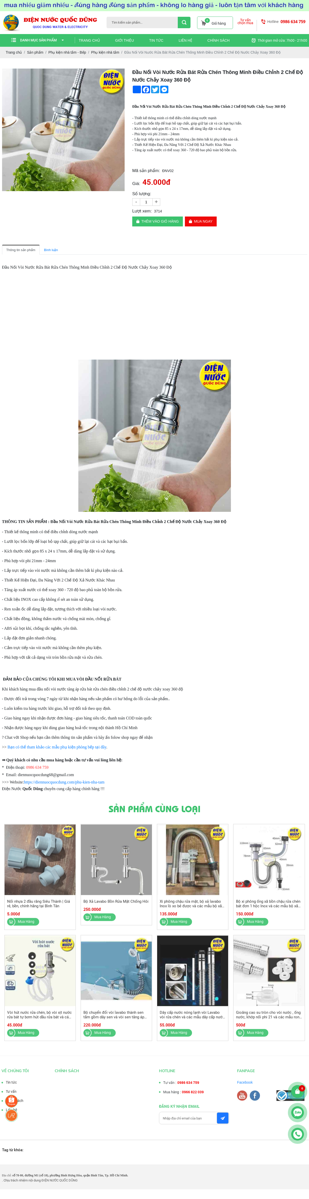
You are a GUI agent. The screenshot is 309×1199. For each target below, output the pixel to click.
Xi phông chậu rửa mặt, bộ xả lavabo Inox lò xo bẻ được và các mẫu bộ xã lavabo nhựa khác (191, 910)
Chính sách (219, 40)
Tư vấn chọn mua (245, 21)
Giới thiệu (124, 40)
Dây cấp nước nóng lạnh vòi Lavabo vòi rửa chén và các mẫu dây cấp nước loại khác (192, 1021)
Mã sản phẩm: (146, 170)
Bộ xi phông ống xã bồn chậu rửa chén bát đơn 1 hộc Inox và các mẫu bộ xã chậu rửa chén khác (268, 910)
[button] (120, 73)
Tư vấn (7, 1091)
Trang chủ (89, 40)
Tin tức (156, 40)
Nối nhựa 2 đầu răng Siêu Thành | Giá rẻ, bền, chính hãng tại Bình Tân (38, 907)
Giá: (136, 183)
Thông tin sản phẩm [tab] (20, 250)
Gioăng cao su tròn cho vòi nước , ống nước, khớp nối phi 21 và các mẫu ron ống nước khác (268, 1021)
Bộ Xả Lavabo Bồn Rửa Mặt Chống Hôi (116, 905)
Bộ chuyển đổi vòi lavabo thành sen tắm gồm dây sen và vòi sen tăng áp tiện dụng (113, 1021)
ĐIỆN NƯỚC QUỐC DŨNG (59, 1180)
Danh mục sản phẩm (42, 40)
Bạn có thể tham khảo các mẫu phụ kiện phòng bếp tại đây (57, 747)
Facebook (249, 1082)
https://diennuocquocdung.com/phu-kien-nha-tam (64, 782)
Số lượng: (141, 193)
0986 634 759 (293, 21)
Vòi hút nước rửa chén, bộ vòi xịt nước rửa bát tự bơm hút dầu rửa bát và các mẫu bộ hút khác (39, 1021)
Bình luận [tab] (51, 250)
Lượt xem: (142, 211)
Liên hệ (185, 40)
